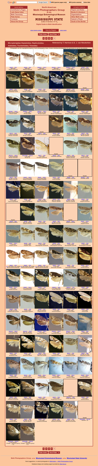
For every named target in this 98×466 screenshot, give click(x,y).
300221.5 (69, 397)
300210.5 (11, 331)
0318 (59, 397)
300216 (25, 375)
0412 (15, 67)
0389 (87, 309)
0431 (87, 199)
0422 (44, 155)
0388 (73, 309)
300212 (11, 353)
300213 (25, 353)
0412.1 (44, 67)
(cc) (38, 112)
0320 (15, 375)
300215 (11, 375)
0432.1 (87, 221)
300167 (11, 89)
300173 (11, 133)
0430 (59, 199)
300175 (40, 133)
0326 (87, 331)
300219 (82, 375)
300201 (11, 265)
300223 (40, 419)
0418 (15, 133)
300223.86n (10, 441)
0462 (15, 397)
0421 (59, 133)
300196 (68, 221)
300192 (54, 199)
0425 (73, 155)
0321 (30, 375)
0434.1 (16, 331)
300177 (40, 155)
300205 (83, 287)
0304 (73, 177)
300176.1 (11, 155)
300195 (25, 221)
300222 (83, 397)
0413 (87, 67)
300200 (54, 243)
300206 (25, 309)
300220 (11, 397)
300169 (82, 89)
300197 (82, 221)
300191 (11, 199)
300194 (11, 221)
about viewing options (35, 30)
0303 (88, 177)
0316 (87, 397)
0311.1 (87, 265)
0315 (44, 309)
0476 (15, 353)
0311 (45, 287)
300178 (54, 155)
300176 (54, 133)
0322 (59, 353)
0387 (59, 309)
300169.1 (11, 111)
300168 (25, 89)
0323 (73, 397)
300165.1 (39, 67)
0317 (44, 419)
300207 (40, 309)
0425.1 (29, 177)
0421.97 (31, 155)
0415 (30, 89)
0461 (15, 199)
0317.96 (88, 419)
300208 (54, 309)
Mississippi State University (77, 458)
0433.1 (73, 221)
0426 (59, 177)
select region (63, 30)
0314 (59, 243)
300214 (54, 353)
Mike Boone (63, 464)
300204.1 (40, 287)
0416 (59, 89)
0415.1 (87, 89)
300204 (82, 265)
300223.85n (82, 419)
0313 (44, 243)
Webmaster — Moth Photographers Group (61, 461)
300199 (40, 243)
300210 (83, 309)
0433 (30, 221)
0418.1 (16, 111)
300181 (54, 177)
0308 (87, 287)
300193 (83, 199)
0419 (44, 133)
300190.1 (83, 177)
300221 (54, 397)
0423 (59, 155)
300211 (83, 331)
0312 (59, 265)
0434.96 (16, 441)
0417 (59, 111)
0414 (15, 89)
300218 (39, 375)
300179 (68, 155)
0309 (30, 309)
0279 (30, 353)
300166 (83, 67)
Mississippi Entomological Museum (49, 458)
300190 (68, 177)
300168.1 (54, 89)
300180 (25, 177)
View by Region (50, 30)
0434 (30, 243)
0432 (15, 221)
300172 (54, 111)
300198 (25, 243)
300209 (68, 309)
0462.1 (44, 375)
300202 (54, 265)
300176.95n (24, 155)
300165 (11, 67)
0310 (15, 265)
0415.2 (16, 155)
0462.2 (87, 375)
